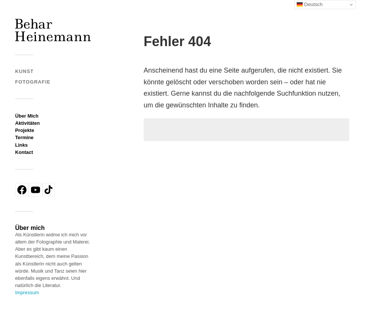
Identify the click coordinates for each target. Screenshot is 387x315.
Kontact (24, 152)
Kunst (24, 71)
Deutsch (310, 5)
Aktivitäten (27, 123)
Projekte (24, 130)
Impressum (27, 292)
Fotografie (32, 82)
